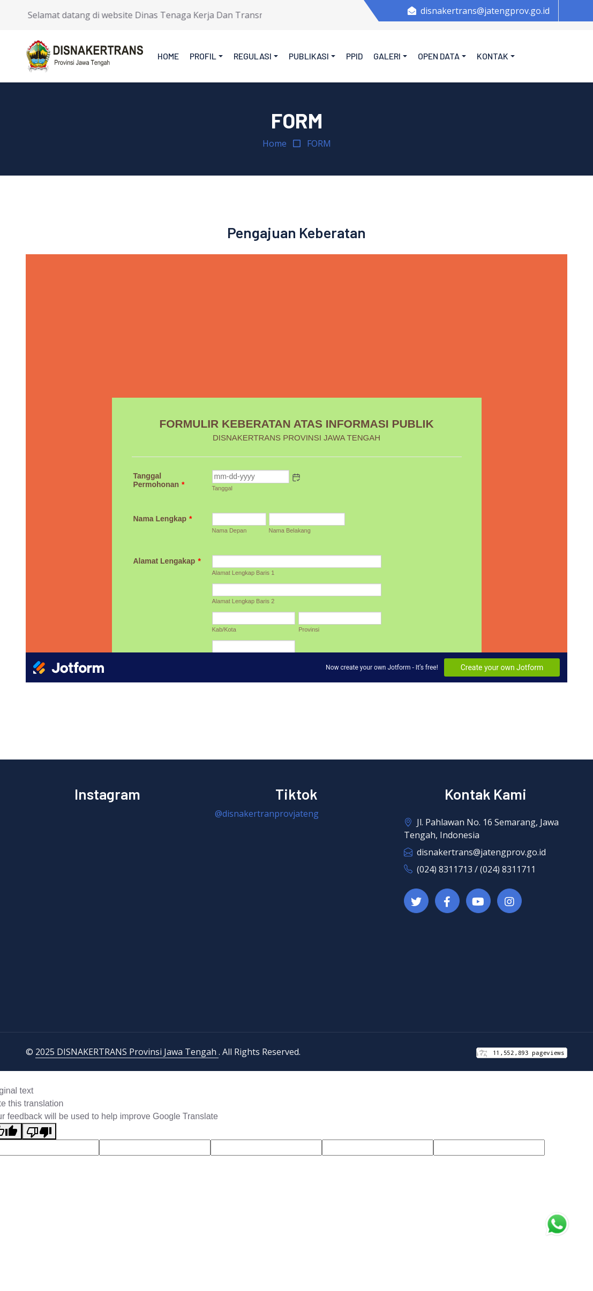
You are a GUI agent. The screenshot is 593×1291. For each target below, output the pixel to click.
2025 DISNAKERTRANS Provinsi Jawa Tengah (127, 1052)
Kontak (492, 56)
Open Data (439, 56)
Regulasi (253, 56)
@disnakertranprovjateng (267, 813)
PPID (354, 56)
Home (168, 56)
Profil (203, 56)
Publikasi (309, 56)
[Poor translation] (39, 1131)
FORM (319, 143)
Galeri (387, 56)
